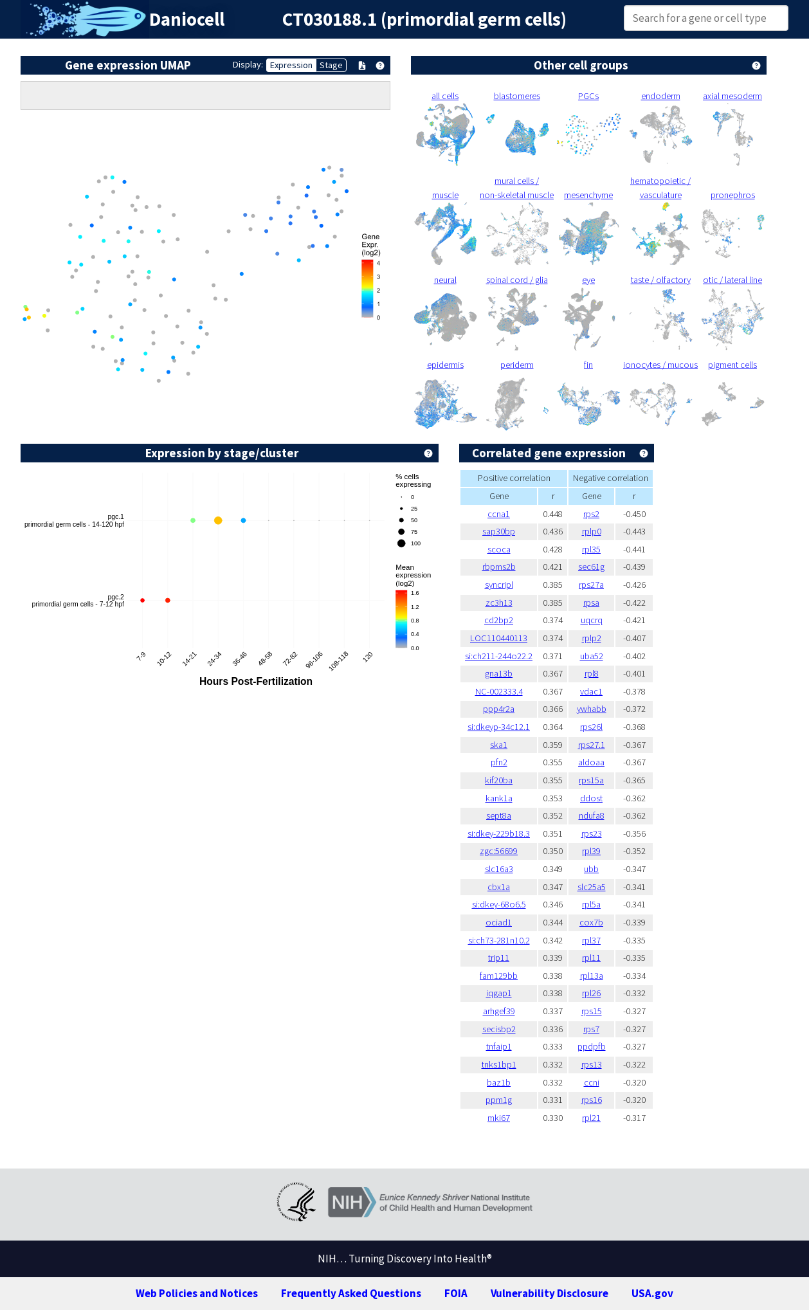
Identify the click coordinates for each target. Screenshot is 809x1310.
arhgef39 (499, 1011)
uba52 (591, 656)
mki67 (498, 1118)
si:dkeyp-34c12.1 (499, 726)
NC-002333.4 (499, 691)
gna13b (499, 673)
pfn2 (499, 762)
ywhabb (591, 708)
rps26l (591, 726)
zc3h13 (499, 602)
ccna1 (498, 514)
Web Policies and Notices (197, 1293)
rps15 (591, 1011)
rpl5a (591, 904)
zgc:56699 (499, 851)
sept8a (498, 815)
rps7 (591, 1029)
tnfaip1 (499, 1046)
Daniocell (186, 19)
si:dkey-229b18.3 (499, 833)
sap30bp (498, 531)
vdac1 (591, 691)
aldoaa (591, 762)
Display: (248, 64)
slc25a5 (591, 887)
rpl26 (591, 993)
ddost (591, 798)
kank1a (499, 798)
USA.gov (652, 1293)
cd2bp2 (498, 620)
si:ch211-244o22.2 (498, 656)
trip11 (498, 957)
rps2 (591, 514)
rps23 (591, 833)
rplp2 (591, 638)
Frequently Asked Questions (351, 1293)
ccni (591, 1082)
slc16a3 (499, 869)
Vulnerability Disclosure (549, 1293)
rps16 (591, 1099)
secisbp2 (499, 1029)
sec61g (591, 566)
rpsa (591, 602)
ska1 (498, 745)
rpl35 (591, 549)
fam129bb (499, 975)
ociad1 (499, 922)
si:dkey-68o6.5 (499, 904)
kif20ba (499, 780)
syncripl (499, 584)
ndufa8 (591, 815)
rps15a (591, 780)
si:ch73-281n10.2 (499, 940)
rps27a (591, 584)
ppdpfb (591, 1046)
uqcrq (592, 620)
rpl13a (591, 975)
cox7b (591, 922)
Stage (331, 65)
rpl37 (591, 940)
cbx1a (498, 887)
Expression (291, 65)
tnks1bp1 (499, 1064)
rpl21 (591, 1118)
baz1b (499, 1082)
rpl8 (592, 673)
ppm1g (499, 1099)
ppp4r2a (498, 708)
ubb (591, 869)
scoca (499, 549)
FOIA (456, 1293)
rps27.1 (591, 745)
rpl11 (591, 957)
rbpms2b (499, 566)
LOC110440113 (498, 638)
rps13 (591, 1064)
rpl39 (591, 851)
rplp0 (591, 531)
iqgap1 (499, 993)
